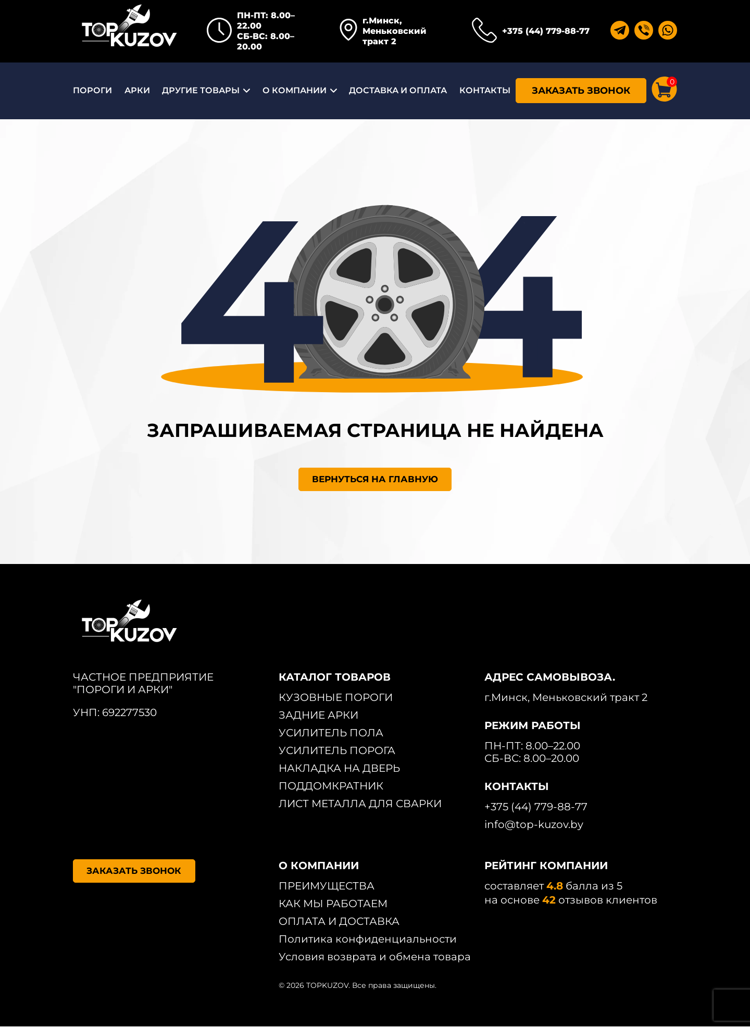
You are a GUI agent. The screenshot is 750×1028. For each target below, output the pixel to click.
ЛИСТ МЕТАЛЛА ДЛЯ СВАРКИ (360, 805)
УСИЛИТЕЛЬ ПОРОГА (337, 752)
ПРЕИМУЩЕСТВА (326, 887)
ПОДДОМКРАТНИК (331, 787)
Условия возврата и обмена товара (375, 958)
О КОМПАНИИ (294, 90)
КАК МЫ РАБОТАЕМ (333, 905)
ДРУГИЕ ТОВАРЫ (201, 90)
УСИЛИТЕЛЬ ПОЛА (331, 734)
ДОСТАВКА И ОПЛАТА (398, 90)
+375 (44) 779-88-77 (546, 31)
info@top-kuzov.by (533, 826)
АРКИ (137, 90)
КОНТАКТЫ (484, 90)
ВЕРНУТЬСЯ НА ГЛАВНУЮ (375, 480)
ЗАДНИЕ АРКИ (318, 716)
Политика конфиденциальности (368, 940)
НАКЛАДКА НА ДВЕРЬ (339, 769)
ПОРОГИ (92, 90)
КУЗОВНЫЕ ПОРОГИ (336, 699)
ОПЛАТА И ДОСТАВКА (339, 923)
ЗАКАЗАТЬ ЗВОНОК (581, 90)
